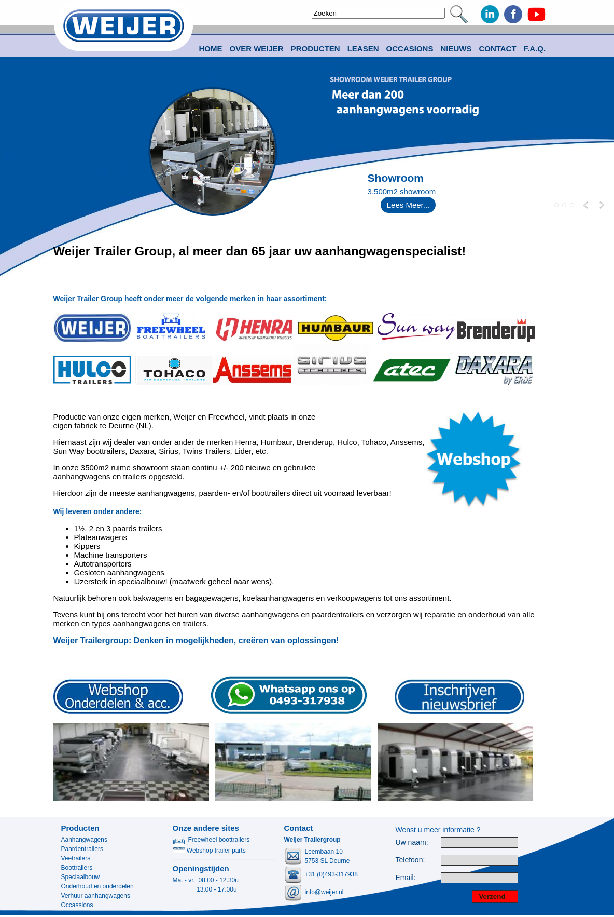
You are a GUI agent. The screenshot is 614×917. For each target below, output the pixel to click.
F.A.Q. (535, 48)
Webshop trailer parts (209, 850)
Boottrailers (77, 867)
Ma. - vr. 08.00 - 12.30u (206, 880)
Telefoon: (410, 860)
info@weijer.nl (324, 892)
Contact (497, 48)
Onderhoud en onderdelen (97, 886)
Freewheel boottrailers (211, 839)
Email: (406, 878)
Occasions (410, 48)
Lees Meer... (408, 204)
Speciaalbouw (80, 877)
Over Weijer (257, 48)
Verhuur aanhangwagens (95, 895)
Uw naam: (412, 842)
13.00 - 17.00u (205, 889)
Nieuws (455, 48)
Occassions (77, 905)
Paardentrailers (82, 849)
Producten (80, 828)
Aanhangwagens (84, 839)
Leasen (363, 48)
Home (210, 48)
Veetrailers (76, 858)
